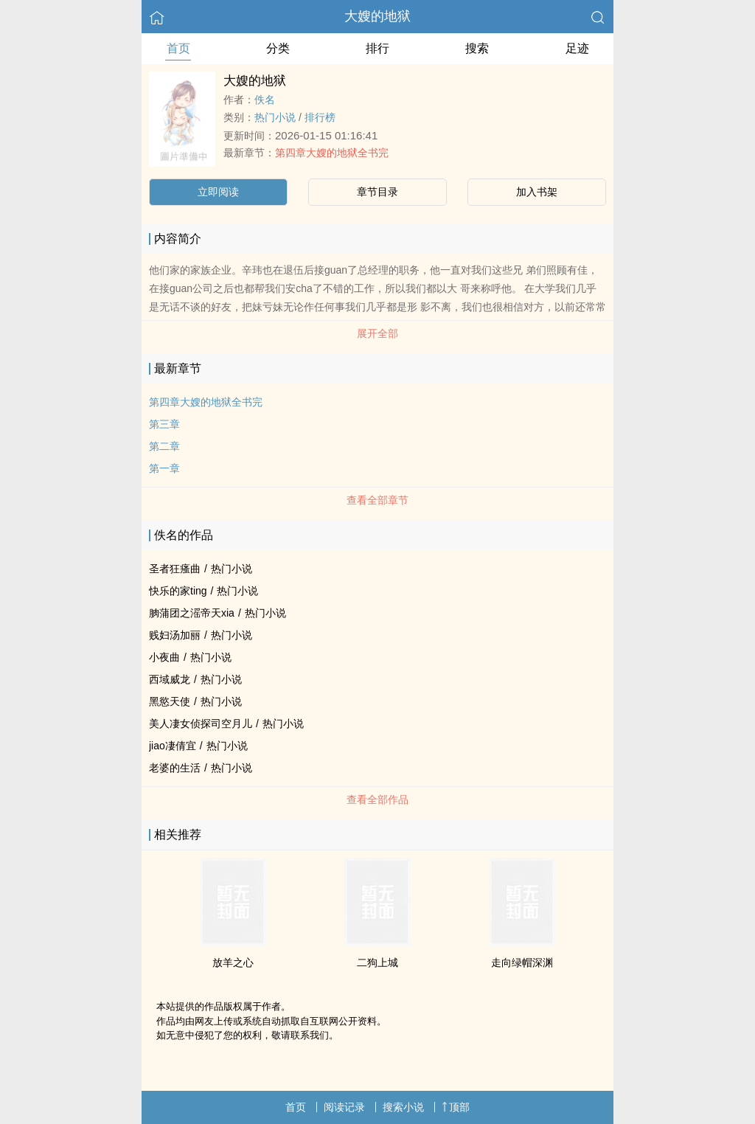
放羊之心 (233, 962)
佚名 (264, 99)
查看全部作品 (377, 799)
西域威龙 (169, 679)
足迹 (577, 48)
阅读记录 (344, 1107)
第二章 (164, 446)
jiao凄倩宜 (172, 746)
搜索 (477, 48)
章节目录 (377, 192)
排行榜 (320, 117)
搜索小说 (403, 1107)
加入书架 (536, 192)
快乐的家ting (178, 591)
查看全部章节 (377, 500)
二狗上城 (377, 962)
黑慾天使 (169, 701)
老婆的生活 (175, 768)
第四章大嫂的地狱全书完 (332, 153)
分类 (278, 48)
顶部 (456, 1107)
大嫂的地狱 (377, 16)
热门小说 (275, 117)
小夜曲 (164, 657)
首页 (178, 48)
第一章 (164, 468)
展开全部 (377, 333)
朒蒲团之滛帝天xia (191, 613)
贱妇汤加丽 (175, 635)
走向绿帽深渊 (522, 962)
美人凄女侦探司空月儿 (200, 723)
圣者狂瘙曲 (175, 569)
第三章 (164, 424)
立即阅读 (218, 192)
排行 (377, 48)
